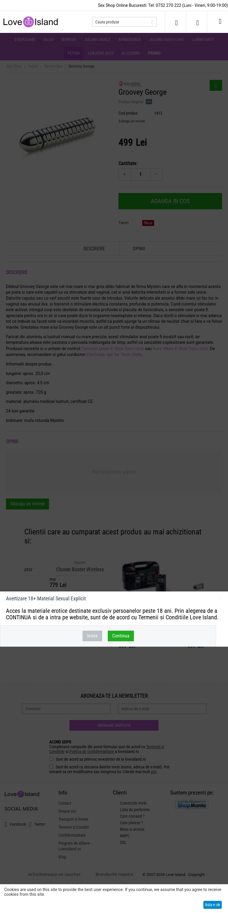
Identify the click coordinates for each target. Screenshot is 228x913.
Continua (120, 636)
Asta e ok (212, 904)
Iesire (92, 636)
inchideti (220, 599)
